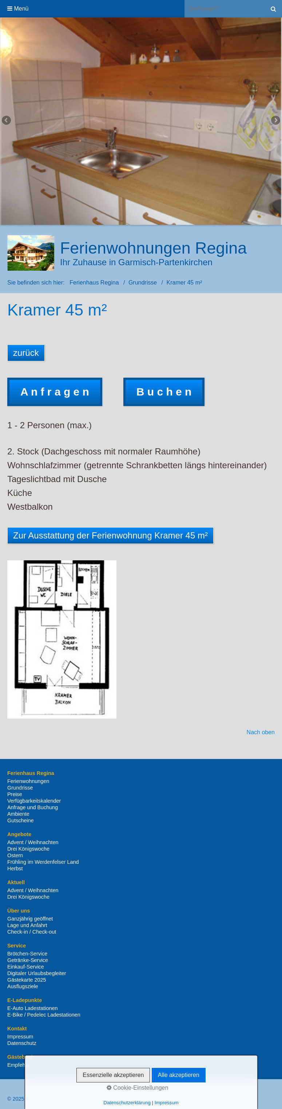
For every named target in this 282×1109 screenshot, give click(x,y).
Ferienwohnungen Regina (153, 248)
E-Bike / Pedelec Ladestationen (43, 1015)
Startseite (20, 1089)
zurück (6, 121)
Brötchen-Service (27, 954)
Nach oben (261, 732)
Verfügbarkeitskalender (34, 801)
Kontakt (45, 1089)
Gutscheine (20, 820)
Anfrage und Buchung (32, 807)
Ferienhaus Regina (94, 282)
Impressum (20, 1037)
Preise (14, 794)
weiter (275, 121)
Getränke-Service (27, 960)
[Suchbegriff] (224, 8)
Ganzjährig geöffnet (30, 919)
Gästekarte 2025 (26, 980)
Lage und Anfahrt (27, 925)
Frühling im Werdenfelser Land (43, 862)
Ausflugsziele (22, 986)
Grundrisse (20, 788)
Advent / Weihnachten (33, 842)
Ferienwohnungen (28, 781)
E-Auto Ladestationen (32, 1008)
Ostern (15, 855)
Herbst (15, 868)
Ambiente (18, 814)
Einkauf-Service (25, 967)
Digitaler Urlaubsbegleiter (36, 973)
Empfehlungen (24, 1065)
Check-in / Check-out (31, 932)
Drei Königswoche (28, 849)
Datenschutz (21, 1043)
